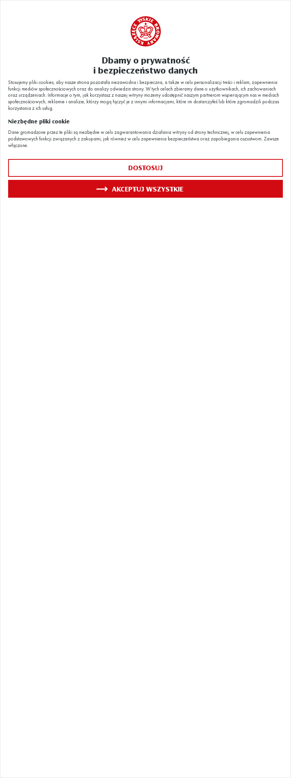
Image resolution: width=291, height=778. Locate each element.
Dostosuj (145, 167)
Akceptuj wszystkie (139, 189)
